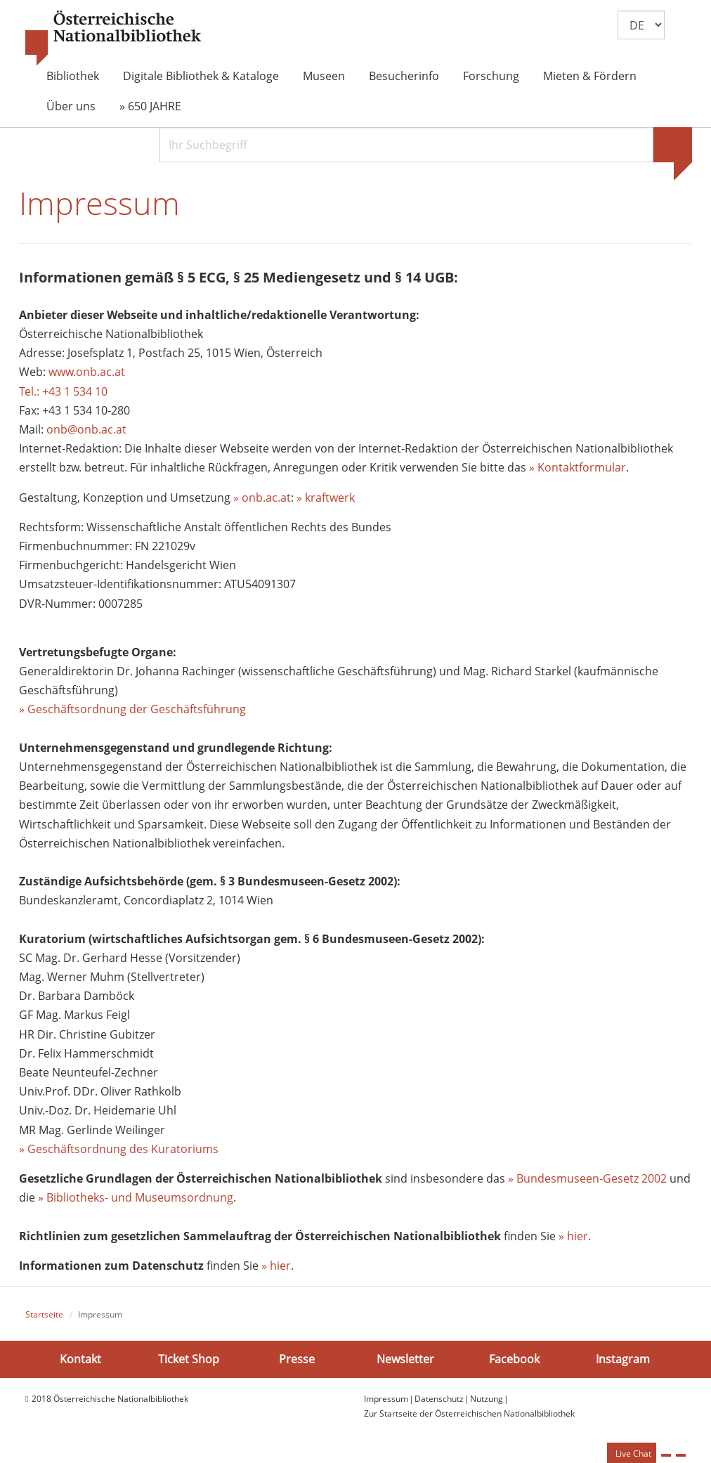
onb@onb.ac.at (86, 429)
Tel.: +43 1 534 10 (63, 391)
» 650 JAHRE (150, 106)
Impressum (386, 1399)
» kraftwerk (325, 497)
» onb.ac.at (262, 497)
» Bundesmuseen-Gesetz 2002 (587, 1178)
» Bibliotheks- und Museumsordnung (135, 1197)
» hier (573, 1236)
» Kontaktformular (577, 467)
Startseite (44, 1314)
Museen (324, 76)
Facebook (514, 1359)
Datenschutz (439, 1399)
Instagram (623, 1359)
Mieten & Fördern (590, 76)
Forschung (491, 76)
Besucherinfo (404, 76)
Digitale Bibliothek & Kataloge (201, 76)
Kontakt (80, 1359)
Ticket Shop (188, 1359)
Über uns (71, 106)
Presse (297, 1359)
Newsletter (405, 1359)
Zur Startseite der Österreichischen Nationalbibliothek (469, 1413)
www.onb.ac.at (86, 371)
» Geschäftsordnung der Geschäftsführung (132, 709)
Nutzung (486, 1399)
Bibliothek (72, 76)
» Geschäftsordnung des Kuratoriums (118, 1149)
